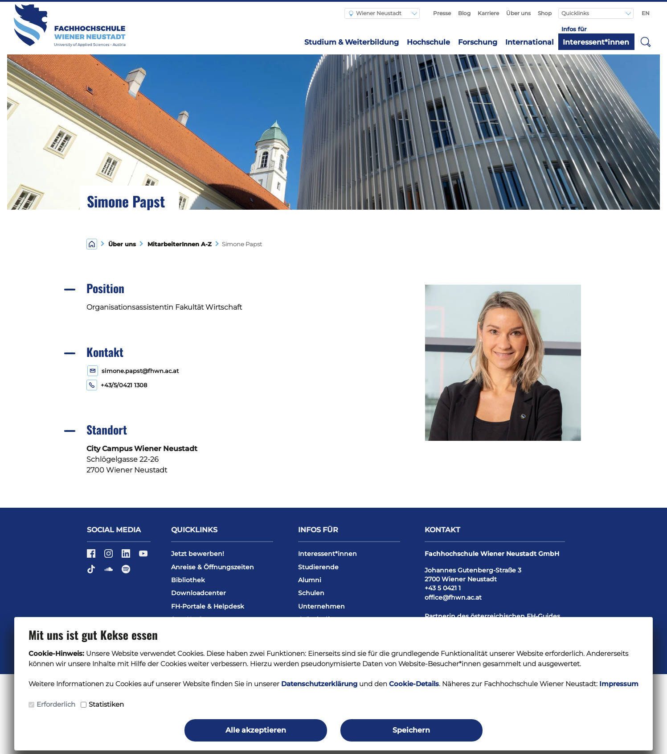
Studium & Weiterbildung (351, 42)
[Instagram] (109, 556)
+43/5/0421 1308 (124, 385)
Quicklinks (575, 13)
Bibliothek (188, 580)
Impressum (618, 683)
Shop (545, 13)
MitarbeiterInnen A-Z (178, 244)
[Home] (91, 243)
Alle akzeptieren (255, 730)
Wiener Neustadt (375, 13)
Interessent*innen (596, 42)
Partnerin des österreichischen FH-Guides (492, 616)
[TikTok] (92, 572)
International (529, 42)
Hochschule (428, 42)
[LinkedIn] (127, 556)
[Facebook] (92, 556)
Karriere (488, 13)
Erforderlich (56, 704)
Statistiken (106, 704)
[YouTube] (143, 556)
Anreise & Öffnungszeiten (212, 567)
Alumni (309, 580)
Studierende (318, 567)
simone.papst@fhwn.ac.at (140, 371)
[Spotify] (126, 572)
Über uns (518, 13)
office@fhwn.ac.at (453, 597)
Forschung (477, 42)
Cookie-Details (414, 683)
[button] (645, 41)
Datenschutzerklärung (319, 683)
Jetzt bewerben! (197, 553)
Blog (464, 13)
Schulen (311, 593)
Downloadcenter (198, 593)
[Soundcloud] (109, 572)
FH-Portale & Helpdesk (207, 606)
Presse (442, 13)
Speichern (411, 730)
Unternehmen (321, 606)
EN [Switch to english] (646, 13)
